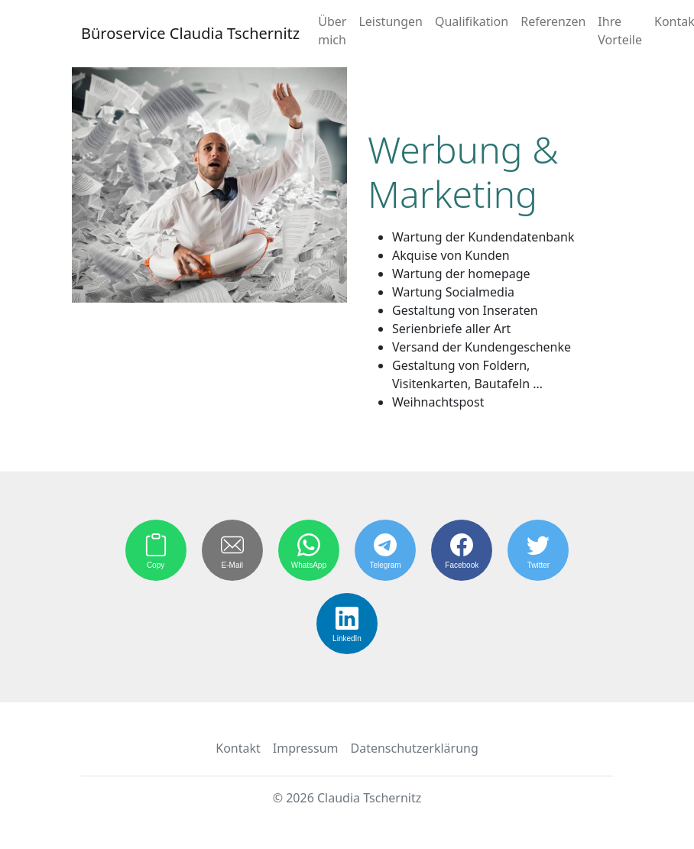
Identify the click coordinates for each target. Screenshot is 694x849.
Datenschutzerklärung (414, 748)
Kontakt (238, 748)
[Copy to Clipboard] (155, 550)
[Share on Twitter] (538, 550)
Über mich (332, 30)
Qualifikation (471, 21)
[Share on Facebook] (461, 550)
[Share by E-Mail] (232, 550)
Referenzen (552, 21)
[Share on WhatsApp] (308, 550)
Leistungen (390, 21)
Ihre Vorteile (620, 30)
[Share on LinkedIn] (347, 623)
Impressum (306, 748)
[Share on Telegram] (385, 550)
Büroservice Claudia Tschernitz (190, 33)
